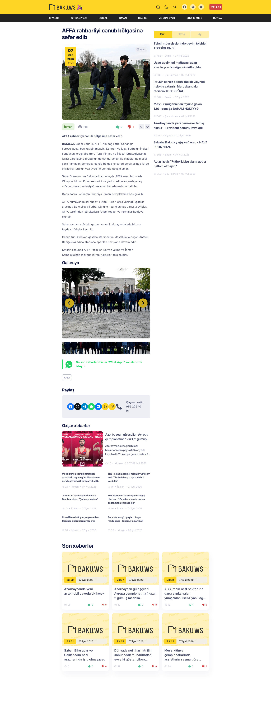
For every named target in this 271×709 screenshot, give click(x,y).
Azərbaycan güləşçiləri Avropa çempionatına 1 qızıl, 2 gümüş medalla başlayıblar (126, 439)
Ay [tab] (200, 34)
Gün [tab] (163, 34)
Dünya (217, 18)
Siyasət (54, 18)
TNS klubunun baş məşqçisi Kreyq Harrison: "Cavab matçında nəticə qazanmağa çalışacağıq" (126, 499)
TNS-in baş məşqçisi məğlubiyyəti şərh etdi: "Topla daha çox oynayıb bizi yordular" (129, 477)
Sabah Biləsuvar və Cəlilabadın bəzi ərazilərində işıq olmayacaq (84, 655)
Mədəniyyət (166, 18)
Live (216, 7)
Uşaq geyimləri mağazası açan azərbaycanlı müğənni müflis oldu (177, 65)
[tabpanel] (181, 108)
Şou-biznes (194, 18)
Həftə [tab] (181, 34)
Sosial (103, 18)
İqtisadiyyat (79, 18)
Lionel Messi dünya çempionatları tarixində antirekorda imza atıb (80, 519)
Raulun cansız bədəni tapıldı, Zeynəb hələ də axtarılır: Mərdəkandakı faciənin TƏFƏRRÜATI (179, 86)
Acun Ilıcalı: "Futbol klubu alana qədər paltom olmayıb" (180, 164)
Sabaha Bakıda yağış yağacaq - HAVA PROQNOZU (180, 144)
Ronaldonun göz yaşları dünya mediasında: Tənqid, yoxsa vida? (125, 519)
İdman (123, 18)
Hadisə (142, 18)
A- (141, 126)
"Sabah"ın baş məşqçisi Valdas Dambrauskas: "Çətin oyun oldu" (80, 497)
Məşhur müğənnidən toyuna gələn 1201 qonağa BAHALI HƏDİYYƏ (178, 106)
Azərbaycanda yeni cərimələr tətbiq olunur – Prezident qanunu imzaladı (179, 125)
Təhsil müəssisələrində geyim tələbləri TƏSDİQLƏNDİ (180, 46)
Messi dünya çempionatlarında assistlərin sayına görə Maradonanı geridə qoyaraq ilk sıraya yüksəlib (81, 477)
